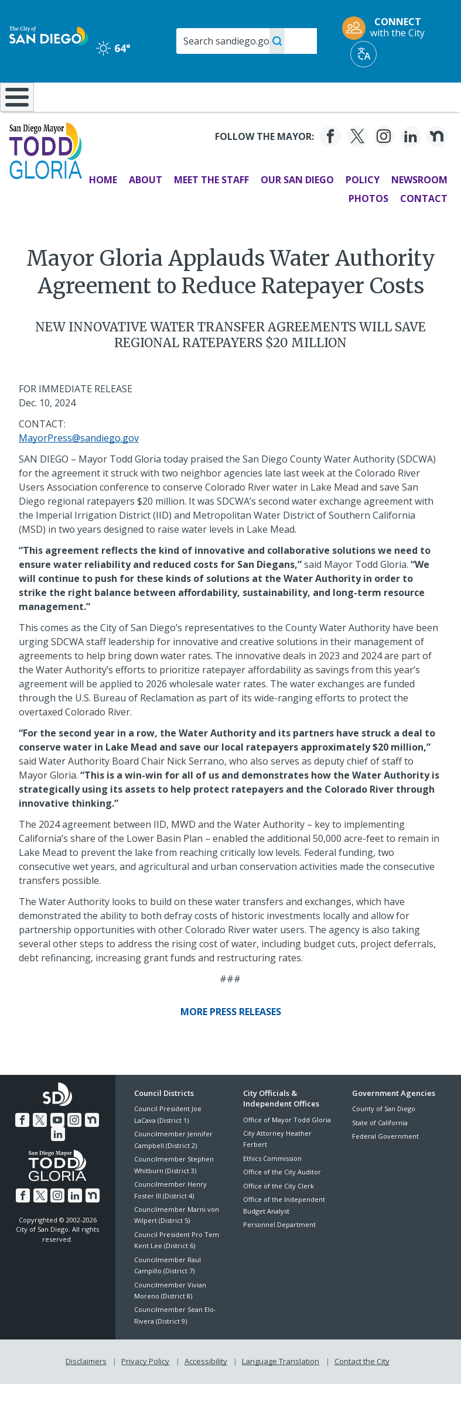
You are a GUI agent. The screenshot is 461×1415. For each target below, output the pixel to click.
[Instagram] (383, 167)
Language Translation (280, 1392)
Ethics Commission (272, 1189)
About (145, 210)
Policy (362, 210)
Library (272, 96)
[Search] (246, 41)
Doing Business (203, 102)
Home (102, 210)
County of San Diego (383, 1139)
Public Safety (348, 96)
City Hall (423, 96)
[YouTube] (57, 1151)
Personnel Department (279, 1255)
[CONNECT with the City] (387, 28)
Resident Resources (136, 102)
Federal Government (385, 1167)
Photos (368, 229)
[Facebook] (329, 167)
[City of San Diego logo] (48, 34)
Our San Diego (296, 210)
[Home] (14, 113)
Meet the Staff (210, 210)
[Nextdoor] (436, 167)
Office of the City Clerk (278, 1216)
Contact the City (362, 1392)
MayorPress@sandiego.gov (79, 468)
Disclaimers (86, 1392)
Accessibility (206, 1392)
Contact (423, 229)
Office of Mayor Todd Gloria (287, 1150)
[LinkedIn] (409, 167)
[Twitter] (356, 167)
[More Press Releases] (230, 1042)
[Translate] (363, 54)
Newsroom (419, 210)
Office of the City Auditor (282, 1202)
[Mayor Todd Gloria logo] (46, 180)
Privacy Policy (145, 1392)
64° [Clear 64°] (113, 48)
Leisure (65, 96)
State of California (380, 1153)
